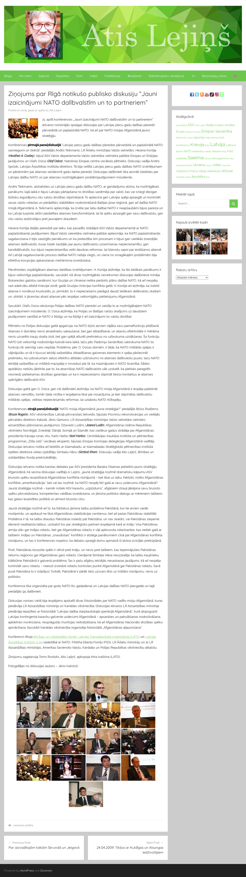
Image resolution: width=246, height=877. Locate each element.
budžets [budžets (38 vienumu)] (219, 125)
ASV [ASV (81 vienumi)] (190, 125)
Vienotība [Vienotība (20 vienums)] (226, 165)
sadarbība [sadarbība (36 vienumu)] (181, 158)
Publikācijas (112, 76)
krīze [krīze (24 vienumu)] (207, 145)
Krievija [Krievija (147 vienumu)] (197, 144)
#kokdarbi (134, 76)
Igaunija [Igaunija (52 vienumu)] (199, 137)
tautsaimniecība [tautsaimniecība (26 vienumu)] (184, 165)
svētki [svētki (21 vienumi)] (231, 159)
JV (193, 76)
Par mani (25, 76)
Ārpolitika (62, 76)
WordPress (27, 870)
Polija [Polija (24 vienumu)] (224, 151)
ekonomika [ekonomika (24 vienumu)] (181, 138)
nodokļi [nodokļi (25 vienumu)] (207, 151)
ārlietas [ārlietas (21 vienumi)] (188, 177)
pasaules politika (23, 825)
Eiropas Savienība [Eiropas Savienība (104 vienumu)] (216, 131)
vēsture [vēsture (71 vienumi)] (227, 171)
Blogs (8, 76)
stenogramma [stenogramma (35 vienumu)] (220, 158)
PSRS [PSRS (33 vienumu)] (230, 151)
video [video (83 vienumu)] (217, 165)
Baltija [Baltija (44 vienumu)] (210, 125)
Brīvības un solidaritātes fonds (55, 637)
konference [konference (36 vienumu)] (183, 145)
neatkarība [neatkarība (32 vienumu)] (198, 151)
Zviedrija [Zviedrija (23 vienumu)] (180, 177)
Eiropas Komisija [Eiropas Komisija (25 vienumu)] (193, 132)
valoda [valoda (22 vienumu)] (209, 165)
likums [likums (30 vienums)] (179, 151)
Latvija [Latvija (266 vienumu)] (217, 144)
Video (93, 76)
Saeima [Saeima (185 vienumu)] (196, 157)
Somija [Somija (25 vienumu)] (207, 158)
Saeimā (44, 76)
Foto (79, 76)
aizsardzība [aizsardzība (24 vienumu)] (181, 125)
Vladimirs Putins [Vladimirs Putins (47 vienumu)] (187, 171)
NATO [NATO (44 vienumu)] (187, 151)
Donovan (46, 870)
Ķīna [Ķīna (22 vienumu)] (208, 177)
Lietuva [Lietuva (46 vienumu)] (231, 145)
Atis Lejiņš (55, 110)
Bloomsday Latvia (214, 76)
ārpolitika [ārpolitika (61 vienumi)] (198, 176)
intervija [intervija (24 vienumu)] (215, 138)
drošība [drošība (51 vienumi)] (230, 125)
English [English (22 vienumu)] (190, 138)
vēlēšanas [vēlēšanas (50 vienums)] (213, 171)
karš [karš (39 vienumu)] (221, 137)
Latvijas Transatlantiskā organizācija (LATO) (109, 637)
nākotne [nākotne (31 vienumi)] (216, 151)
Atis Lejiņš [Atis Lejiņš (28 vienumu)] (200, 125)
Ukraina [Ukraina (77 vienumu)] (199, 165)
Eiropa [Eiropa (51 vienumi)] (180, 131)
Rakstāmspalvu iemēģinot (166, 76)
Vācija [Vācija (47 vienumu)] (202, 171)
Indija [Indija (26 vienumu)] (207, 137)
